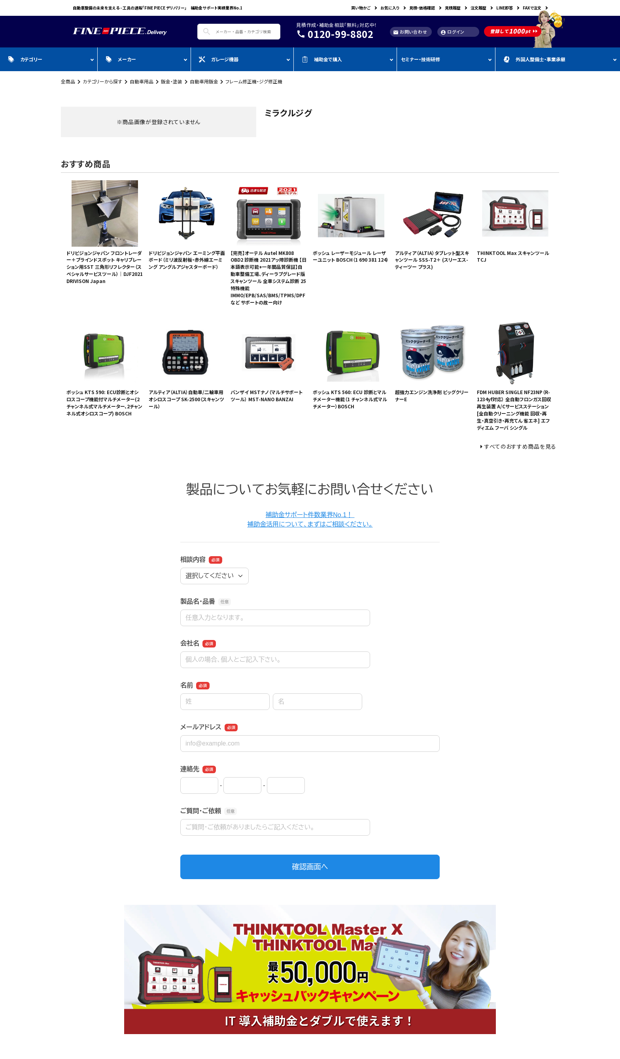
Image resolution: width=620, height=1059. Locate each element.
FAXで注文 (532, 8)
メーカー (121, 59)
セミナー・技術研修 (420, 59)
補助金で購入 (322, 59)
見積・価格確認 (422, 8)
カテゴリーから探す (102, 81)
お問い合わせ (410, 31)
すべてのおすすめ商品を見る (520, 446)
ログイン (452, 31)
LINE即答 (504, 8)
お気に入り (389, 8)
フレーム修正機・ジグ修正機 (253, 81)
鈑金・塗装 (171, 81)
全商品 (68, 81)
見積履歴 (453, 8)
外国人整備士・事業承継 (534, 59)
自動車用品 (141, 81)
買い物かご (360, 8)
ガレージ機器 (218, 59)
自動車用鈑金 (204, 81)
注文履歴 (478, 8)
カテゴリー (25, 59)
